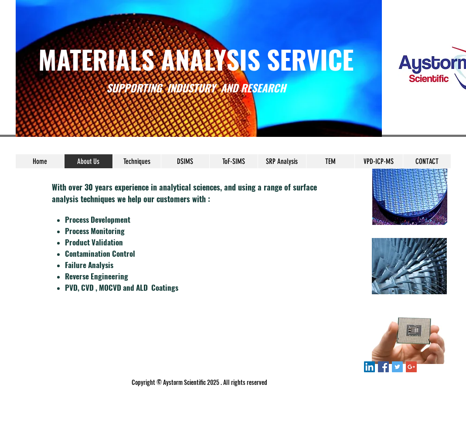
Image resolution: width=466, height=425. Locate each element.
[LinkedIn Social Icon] (369, 366)
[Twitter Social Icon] (397, 366)
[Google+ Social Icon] (411, 366)
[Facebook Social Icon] (383, 366)
